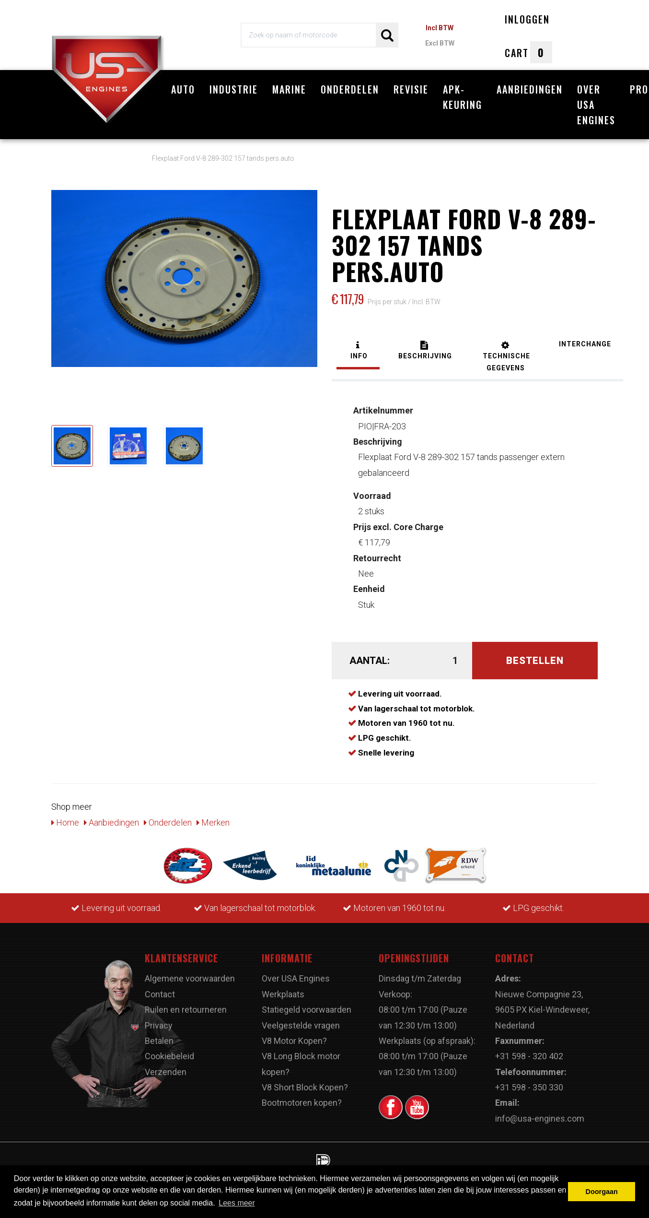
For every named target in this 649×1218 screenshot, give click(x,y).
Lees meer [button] (237, 1203)
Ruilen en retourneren (186, 1010)
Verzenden (165, 1072)
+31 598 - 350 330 (529, 1087)
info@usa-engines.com (539, 1118)
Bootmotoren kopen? (302, 1103)
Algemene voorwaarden (190, 978)
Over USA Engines (596, 104)
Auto (183, 89)
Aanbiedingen (530, 89)
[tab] (358, 351)
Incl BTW (439, 28)
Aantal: (369, 660)
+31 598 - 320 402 (529, 1056)
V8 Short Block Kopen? (305, 1087)
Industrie (233, 89)
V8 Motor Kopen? (294, 1041)
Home (65, 822)
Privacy (159, 1025)
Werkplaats (283, 994)
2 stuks (372, 503)
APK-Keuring (462, 97)
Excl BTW (439, 43)
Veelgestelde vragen (301, 1025)
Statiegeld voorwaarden (306, 1010)
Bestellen (535, 660)
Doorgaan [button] (602, 1191)
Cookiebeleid (169, 1056)
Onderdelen (350, 89)
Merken (213, 822)
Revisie (411, 89)
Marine (289, 89)
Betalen (159, 1041)
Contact (160, 994)
